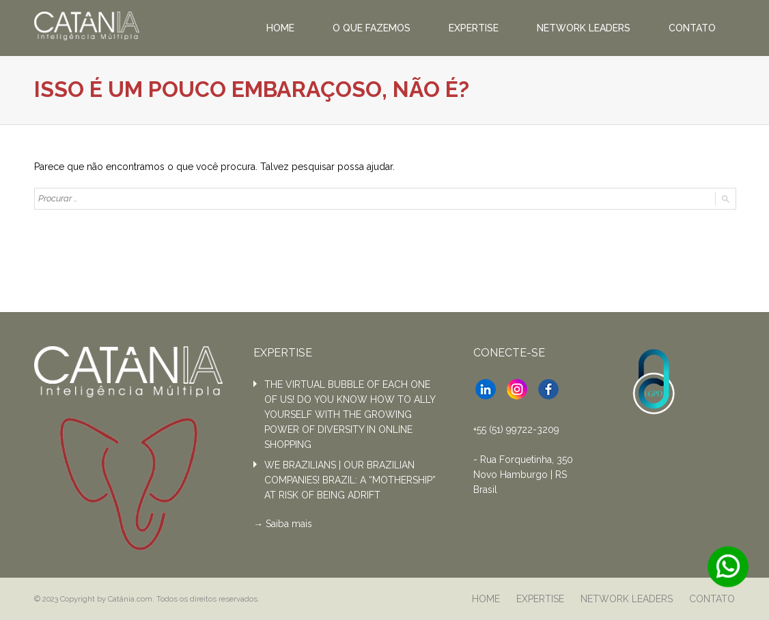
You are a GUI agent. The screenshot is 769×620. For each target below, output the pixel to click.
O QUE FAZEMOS (371, 28)
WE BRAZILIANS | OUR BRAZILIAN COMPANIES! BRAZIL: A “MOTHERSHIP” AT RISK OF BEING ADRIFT (350, 480)
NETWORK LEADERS (583, 28)
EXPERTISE (474, 28)
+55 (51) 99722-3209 (516, 429)
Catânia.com (130, 599)
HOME (280, 28)
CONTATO (692, 28)
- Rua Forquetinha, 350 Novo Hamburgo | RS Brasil (523, 474)
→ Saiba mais (282, 523)
